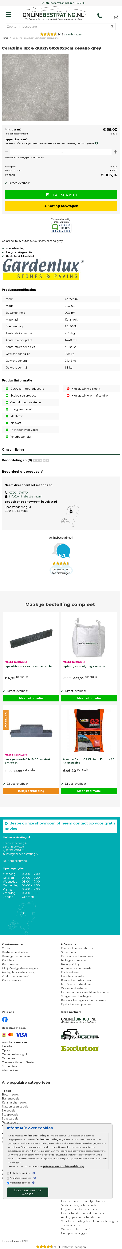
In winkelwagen (61, 194)
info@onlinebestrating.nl (25, 496)
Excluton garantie (72, 976)
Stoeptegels (10, 1114)
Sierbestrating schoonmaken (80, 1205)
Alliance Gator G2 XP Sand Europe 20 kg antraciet (89, 761)
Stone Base (9, 1066)
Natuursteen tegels (15, 1106)
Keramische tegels (14, 1102)
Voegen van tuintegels (76, 996)
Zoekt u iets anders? (15, 976)
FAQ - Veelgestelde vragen (20, 968)
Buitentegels (10, 1098)
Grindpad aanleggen (74, 1233)
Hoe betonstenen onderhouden (82, 1213)
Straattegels (10, 1118)
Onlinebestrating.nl (14, 1054)
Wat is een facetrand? (75, 1229)
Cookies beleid (70, 972)
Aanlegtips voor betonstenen (80, 1217)
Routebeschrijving (15, 861)
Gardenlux (8, 1058)
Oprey (6, 1050)
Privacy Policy (70, 964)
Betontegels (10, 1094)
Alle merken (10, 1070)
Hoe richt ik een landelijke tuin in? (83, 1201)
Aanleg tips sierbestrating (19, 972)
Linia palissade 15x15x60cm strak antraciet (28, 761)
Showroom (68, 952)
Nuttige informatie (73, 960)
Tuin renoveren (71, 1225)
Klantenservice (12, 980)
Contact (7, 948)
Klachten (8, 960)
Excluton (8, 1046)
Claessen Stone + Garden (18, 1062)
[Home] (53, 13)
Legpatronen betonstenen (79, 1209)
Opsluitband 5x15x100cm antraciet (29, 666)
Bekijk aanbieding (31, 791)
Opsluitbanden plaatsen (76, 1004)
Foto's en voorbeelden (76, 984)
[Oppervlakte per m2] (61, 152)
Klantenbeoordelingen (76, 980)
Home (5, 38)
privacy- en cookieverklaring (63, 1166)
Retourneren (10, 964)
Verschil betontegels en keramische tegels (89, 1221)
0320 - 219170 (18, 492)
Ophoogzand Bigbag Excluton (84, 666)
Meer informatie (31, 698)
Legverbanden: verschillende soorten (85, 992)
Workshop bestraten (74, 988)
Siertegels (8, 1110)
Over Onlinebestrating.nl (77, 948)
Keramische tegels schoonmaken (83, 1000)
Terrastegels (10, 1122)
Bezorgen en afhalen (16, 956)
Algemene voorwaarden (77, 968)
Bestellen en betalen (16, 952)
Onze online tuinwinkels (77, 956)
